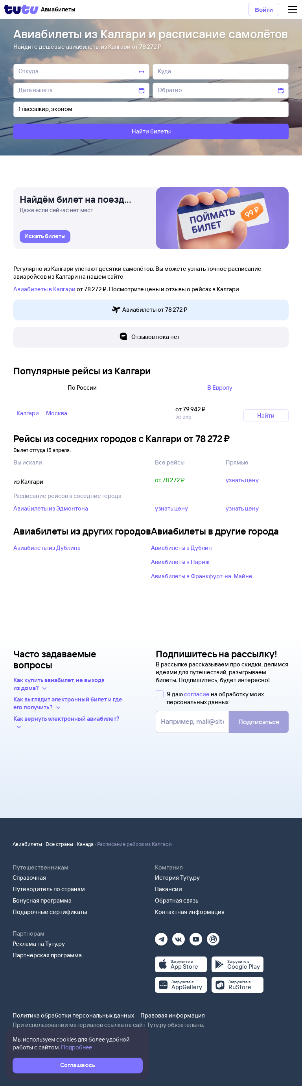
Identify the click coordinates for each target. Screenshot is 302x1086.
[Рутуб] (213, 936)
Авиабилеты (27, 844)
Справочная (29, 877)
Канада (85, 844)
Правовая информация (172, 1015)
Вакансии (168, 889)
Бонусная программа (42, 900)
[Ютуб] (196, 936)
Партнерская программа (47, 955)
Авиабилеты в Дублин (181, 547)
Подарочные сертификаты (50, 912)
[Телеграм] (161, 936)
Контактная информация (190, 912)
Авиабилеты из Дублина (47, 547)
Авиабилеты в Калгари (44, 289)
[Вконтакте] (178, 936)
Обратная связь (177, 900)
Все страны (59, 844)
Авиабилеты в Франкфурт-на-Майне (201, 576)
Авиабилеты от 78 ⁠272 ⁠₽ (149, 310)
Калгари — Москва (42, 413)
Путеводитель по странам (49, 889)
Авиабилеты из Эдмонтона (50, 508)
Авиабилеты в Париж (180, 562)
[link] (45, 236)
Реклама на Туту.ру (39, 943)
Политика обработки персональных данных (73, 1015)
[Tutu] (21, 9)
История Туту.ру (177, 877)
